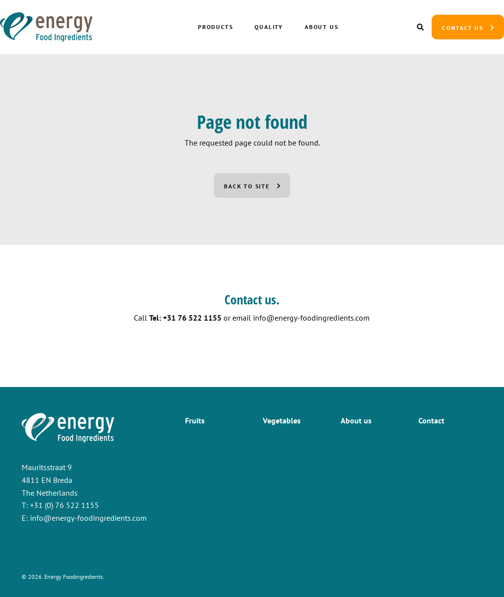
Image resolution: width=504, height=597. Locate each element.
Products (215, 26)
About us (321, 26)
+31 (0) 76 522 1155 (64, 505)
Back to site (247, 186)
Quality (269, 26)
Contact (431, 420)
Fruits (195, 420)
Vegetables (282, 420)
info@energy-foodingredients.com (311, 318)
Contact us (462, 27)
